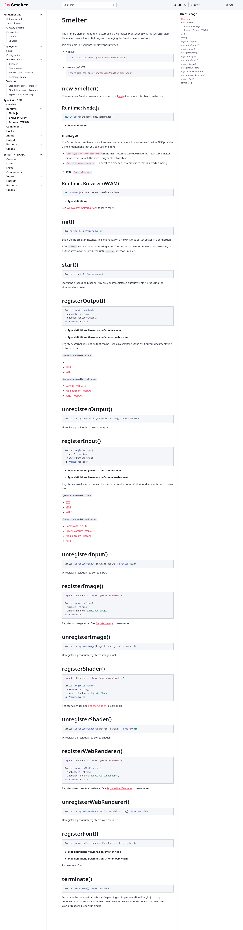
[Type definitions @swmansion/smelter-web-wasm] (118, 337)
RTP (68, 362)
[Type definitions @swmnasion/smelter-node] (118, 330)
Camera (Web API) (76, 526)
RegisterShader (97, 706)
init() (121, 96)
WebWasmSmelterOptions (82, 208)
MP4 (68, 367)
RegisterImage (104, 623)
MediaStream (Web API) (79, 390)
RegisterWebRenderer (119, 788)
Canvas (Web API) (76, 385)
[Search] (89, 5)
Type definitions (77, 125)
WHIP (69, 372)
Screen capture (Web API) (80, 531)
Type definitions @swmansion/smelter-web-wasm (98, 337)
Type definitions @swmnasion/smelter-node (94, 330)
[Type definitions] (118, 125)
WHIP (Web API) (75, 395)
